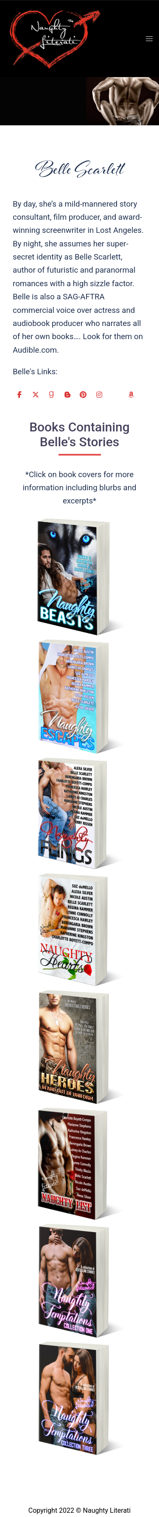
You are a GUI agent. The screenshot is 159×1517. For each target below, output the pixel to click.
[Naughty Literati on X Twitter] (35, 395)
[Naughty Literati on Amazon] (131, 395)
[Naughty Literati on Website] (115, 394)
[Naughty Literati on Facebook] (19, 395)
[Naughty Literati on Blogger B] (67, 395)
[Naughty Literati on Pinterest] (83, 395)
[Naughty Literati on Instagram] (99, 395)
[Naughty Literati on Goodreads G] (51, 395)
